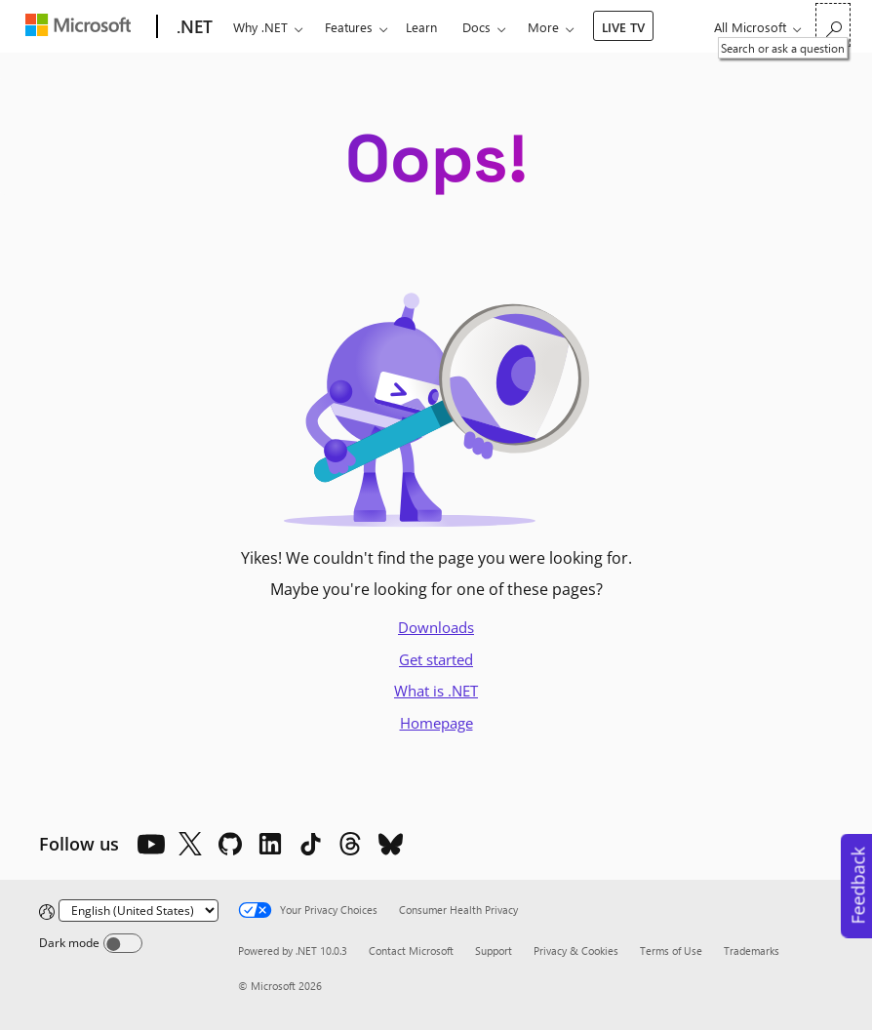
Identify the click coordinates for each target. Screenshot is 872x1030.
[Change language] (138, 910)
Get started (436, 659)
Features (349, 27)
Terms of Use (671, 950)
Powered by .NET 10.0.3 (292, 950)
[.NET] (192, 27)
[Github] (230, 843)
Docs (476, 27)
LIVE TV (623, 27)
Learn (421, 27)
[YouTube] (150, 843)
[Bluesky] (390, 843)
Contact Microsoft (411, 950)
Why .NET (260, 27)
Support (493, 950)
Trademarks (751, 950)
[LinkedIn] (270, 843)
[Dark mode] (122, 943)
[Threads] (350, 843)
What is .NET (436, 690)
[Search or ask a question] (833, 25)
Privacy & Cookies (576, 950)
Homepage (436, 723)
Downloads (436, 627)
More (543, 27)
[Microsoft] (82, 27)
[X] (190, 843)
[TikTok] (310, 843)
